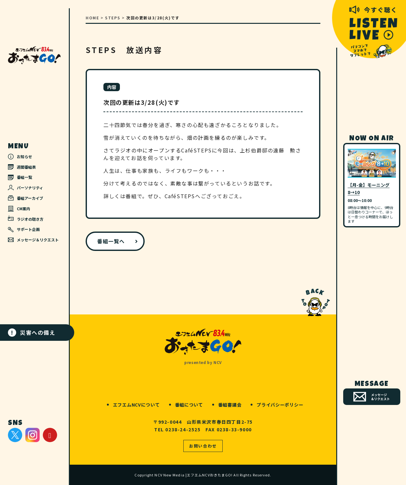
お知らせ (20, 156)
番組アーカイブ (25, 198)
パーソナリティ (25, 187)
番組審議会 (230, 404)
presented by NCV (203, 362)
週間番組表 (22, 167)
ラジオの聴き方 (25, 218)
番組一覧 (20, 177)
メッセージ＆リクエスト (33, 239)
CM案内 (19, 209)
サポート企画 (24, 229)
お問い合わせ (203, 446)
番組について (189, 404)
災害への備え (32, 332)
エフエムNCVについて (136, 404)
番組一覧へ (111, 241)
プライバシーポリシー (280, 404)
